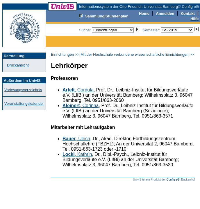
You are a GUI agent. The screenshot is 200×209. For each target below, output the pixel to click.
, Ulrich (76, 138)
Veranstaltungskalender (24, 103)
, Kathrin (77, 154)
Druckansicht (18, 65)
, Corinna (81, 105)
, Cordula (78, 89)
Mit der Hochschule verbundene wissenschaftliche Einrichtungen (134, 54)
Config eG (173, 179)
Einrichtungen (62, 54)
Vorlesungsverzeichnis (23, 90)
